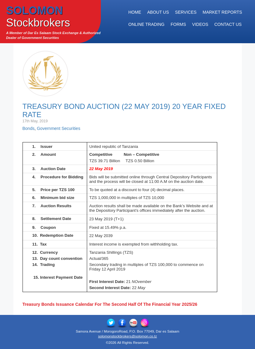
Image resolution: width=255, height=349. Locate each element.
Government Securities (58, 128)
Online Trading (146, 24)
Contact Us (228, 24)
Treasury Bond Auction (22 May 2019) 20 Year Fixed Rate (124, 110)
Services (186, 12)
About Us (158, 12)
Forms (178, 24)
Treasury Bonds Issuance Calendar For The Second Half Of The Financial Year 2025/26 (110, 304)
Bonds (29, 128)
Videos (200, 24)
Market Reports (222, 12)
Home (134, 12)
